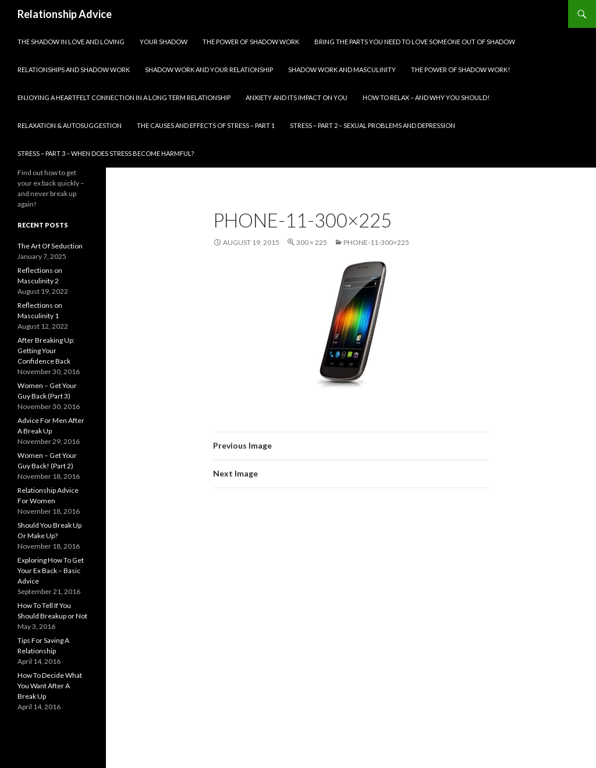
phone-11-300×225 (376, 242)
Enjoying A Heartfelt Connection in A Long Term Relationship (123, 97)
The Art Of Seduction (50, 245)
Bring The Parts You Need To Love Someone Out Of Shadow (414, 41)
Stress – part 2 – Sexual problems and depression (372, 125)
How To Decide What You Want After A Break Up (49, 686)
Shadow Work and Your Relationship (209, 69)
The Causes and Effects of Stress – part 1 (206, 125)
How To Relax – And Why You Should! (426, 97)
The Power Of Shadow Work (251, 41)
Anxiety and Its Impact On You (296, 97)
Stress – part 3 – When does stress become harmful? (105, 153)
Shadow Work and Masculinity (342, 69)
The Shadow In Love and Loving (71, 41)
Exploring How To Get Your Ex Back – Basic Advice (50, 570)
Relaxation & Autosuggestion (69, 125)
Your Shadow (163, 41)
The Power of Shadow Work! (460, 69)
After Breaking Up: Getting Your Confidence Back (45, 350)
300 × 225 (311, 242)
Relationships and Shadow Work (73, 69)
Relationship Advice (64, 14)
